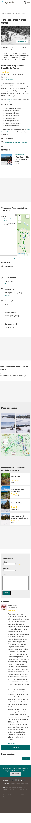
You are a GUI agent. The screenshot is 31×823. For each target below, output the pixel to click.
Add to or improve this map (9, 258)
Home (2, 13)
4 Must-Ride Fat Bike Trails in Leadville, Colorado (22, 159)
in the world (10, 79)
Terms (25, 795)
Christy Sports (9, 281)
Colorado (24, 13)
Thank (13, 743)
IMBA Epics (6, 789)
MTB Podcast (12, 787)
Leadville (3, 15)
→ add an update (8, 101)
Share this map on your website (23, 258)
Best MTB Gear (14, 789)
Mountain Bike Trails (9, 13)
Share (24, 47)
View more (7, 284)
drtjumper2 (8, 293)
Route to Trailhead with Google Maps (15, 142)
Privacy (4, 797)
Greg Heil (10, 99)
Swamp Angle (15, 476)
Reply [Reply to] (9, 743)
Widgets (25, 783)
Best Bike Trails (21, 787)
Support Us (19, 783)
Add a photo (17, 47)
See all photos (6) (22, 41)
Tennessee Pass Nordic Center (13, 15)
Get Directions (6, 47)
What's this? (7, 295)
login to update (9, 318)
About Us (12, 783)
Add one (7, 307)
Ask (26, 758)
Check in (14, 49)
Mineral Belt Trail (16, 503)
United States (18, 13)
